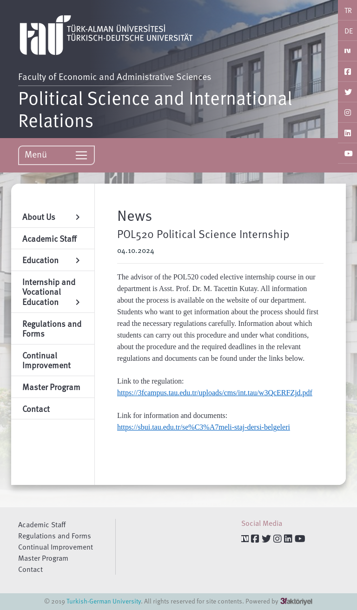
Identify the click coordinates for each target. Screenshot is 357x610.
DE (348, 30)
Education (52, 259)
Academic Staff (42, 524)
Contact (30, 569)
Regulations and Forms (54, 535)
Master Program (43, 558)
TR (348, 10)
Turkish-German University (103, 601)
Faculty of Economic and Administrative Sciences (115, 76)
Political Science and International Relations (155, 108)
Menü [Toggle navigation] (56, 154)
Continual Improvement (55, 546)
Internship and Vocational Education (52, 291)
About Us (52, 216)
